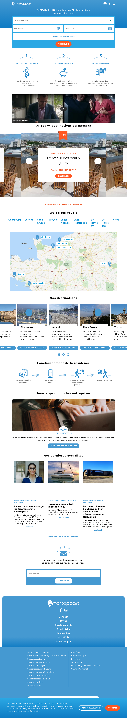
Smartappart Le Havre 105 (38, 679)
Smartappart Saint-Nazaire (39, 669)
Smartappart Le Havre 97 (38, 675)
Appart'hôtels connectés (38, 652)
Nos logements (34, 685)
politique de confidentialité (28, 711)
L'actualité (75, 659)
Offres (63, 621)
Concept (63, 617)
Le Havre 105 (105, 222)
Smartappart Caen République (41, 672)
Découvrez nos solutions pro (63, 446)
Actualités (63, 637)
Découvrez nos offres (32, 348)
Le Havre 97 (94, 222)
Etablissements (63, 625)
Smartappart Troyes (36, 666)
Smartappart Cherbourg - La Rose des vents (46, 656)
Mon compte (105, 4)
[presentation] (29, 161)
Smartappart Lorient (36, 659)
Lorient (29, 219)
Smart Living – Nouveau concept (85, 666)
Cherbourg (14, 219)
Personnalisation (91, 708)
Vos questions (77, 662)
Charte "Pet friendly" (80, 669)
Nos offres (75, 652)
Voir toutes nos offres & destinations (63, 205)
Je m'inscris (63, 581)
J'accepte (112, 708)
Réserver (63, 44)
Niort (116, 219)
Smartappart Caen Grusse (38, 662)
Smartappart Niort (35, 682)
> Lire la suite (29, 527)
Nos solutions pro (78, 656)
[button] (59, 354)
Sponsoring (63, 633)
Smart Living (64, 629)
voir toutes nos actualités (63, 537)
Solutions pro (63, 641)
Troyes (53, 219)
